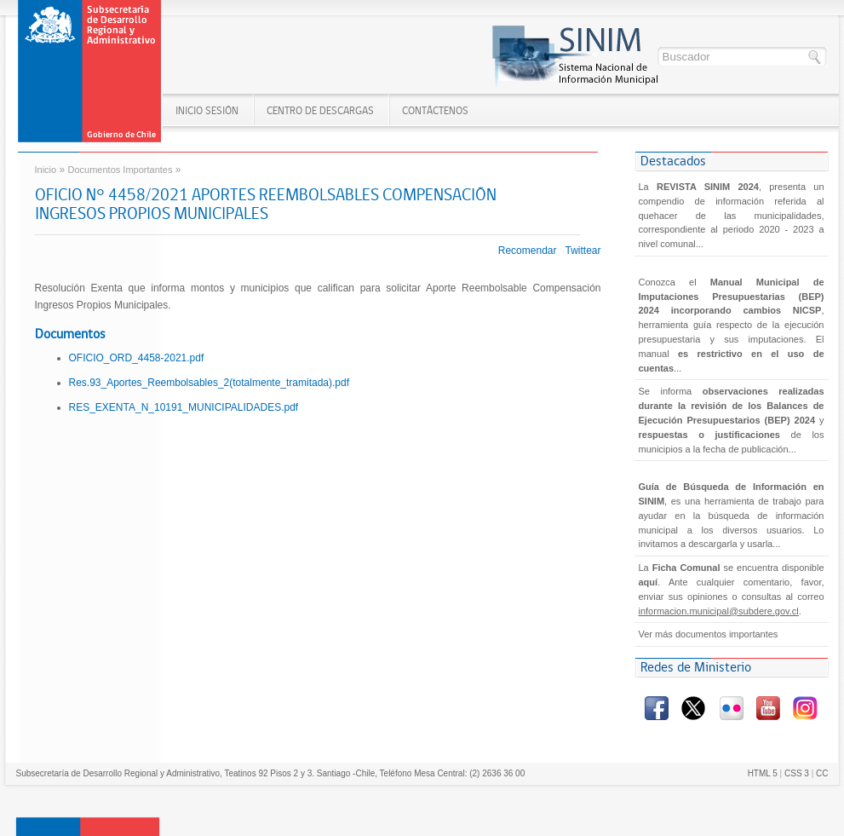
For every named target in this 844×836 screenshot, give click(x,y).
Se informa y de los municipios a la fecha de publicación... (731, 419)
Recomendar (527, 251)
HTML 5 (763, 773)
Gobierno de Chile (91, 72)
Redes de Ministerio (695, 667)
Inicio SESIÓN (206, 110)
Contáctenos (435, 110)
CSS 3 (796, 773)
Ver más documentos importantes (708, 634)
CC (822, 773)
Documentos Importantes (120, 169)
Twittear (582, 251)
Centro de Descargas (320, 110)
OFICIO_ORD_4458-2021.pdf (136, 358)
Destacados (673, 161)
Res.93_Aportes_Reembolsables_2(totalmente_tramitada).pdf (209, 383)
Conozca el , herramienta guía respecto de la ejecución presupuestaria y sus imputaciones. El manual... (731, 325)
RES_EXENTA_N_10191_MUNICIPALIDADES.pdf (184, 407)
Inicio (46, 169)
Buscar (815, 57)
